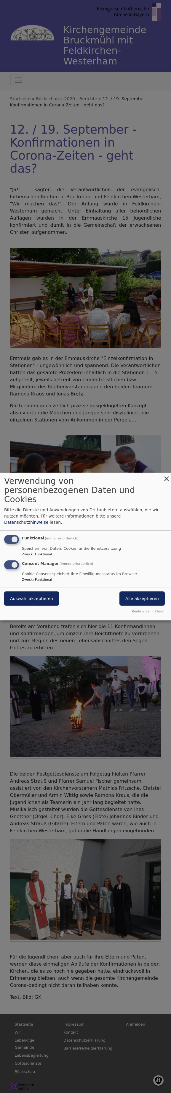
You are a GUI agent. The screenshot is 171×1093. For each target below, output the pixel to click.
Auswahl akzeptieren (31, 598)
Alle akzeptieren (142, 598)
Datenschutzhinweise (26, 522)
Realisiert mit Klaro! (148, 611)
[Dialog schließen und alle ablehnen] (166, 476)
